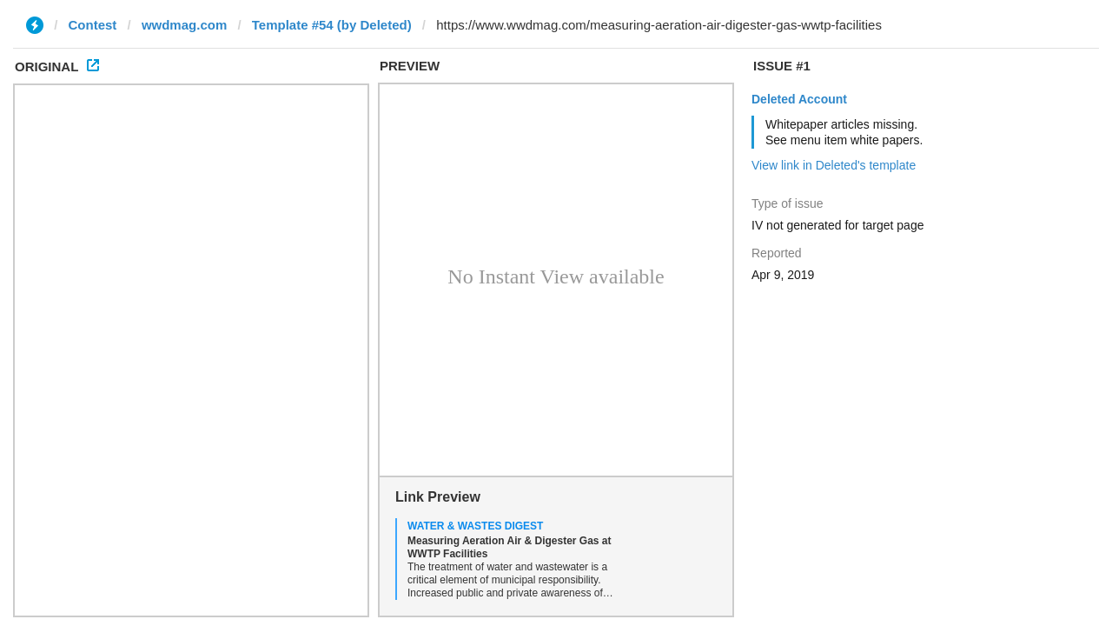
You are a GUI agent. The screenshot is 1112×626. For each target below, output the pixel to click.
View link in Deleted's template (833, 165)
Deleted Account (799, 99)
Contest (93, 24)
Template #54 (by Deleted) (332, 24)
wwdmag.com (184, 24)
